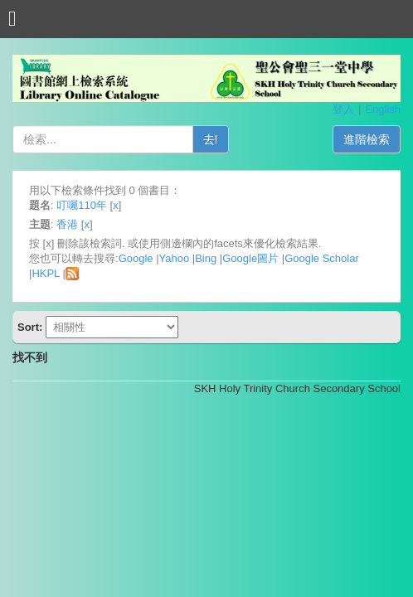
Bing (205, 258)
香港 (67, 224)
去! (210, 139)
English (383, 109)
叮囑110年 (81, 205)
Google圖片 (250, 258)
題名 (40, 205)
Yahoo (174, 258)
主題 (40, 224)
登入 (343, 109)
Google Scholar (321, 258)
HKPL (45, 273)
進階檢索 (366, 139)
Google (136, 258)
